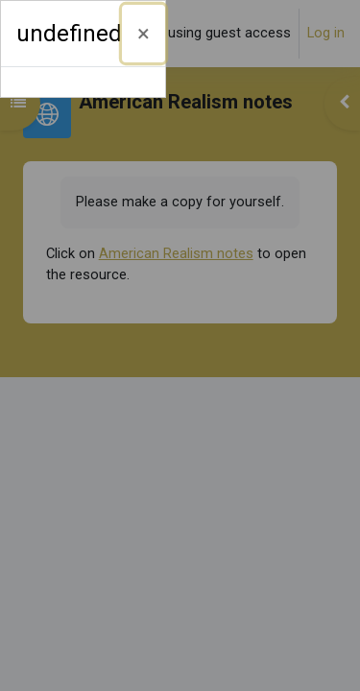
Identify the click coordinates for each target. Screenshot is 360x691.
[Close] (143, 33)
